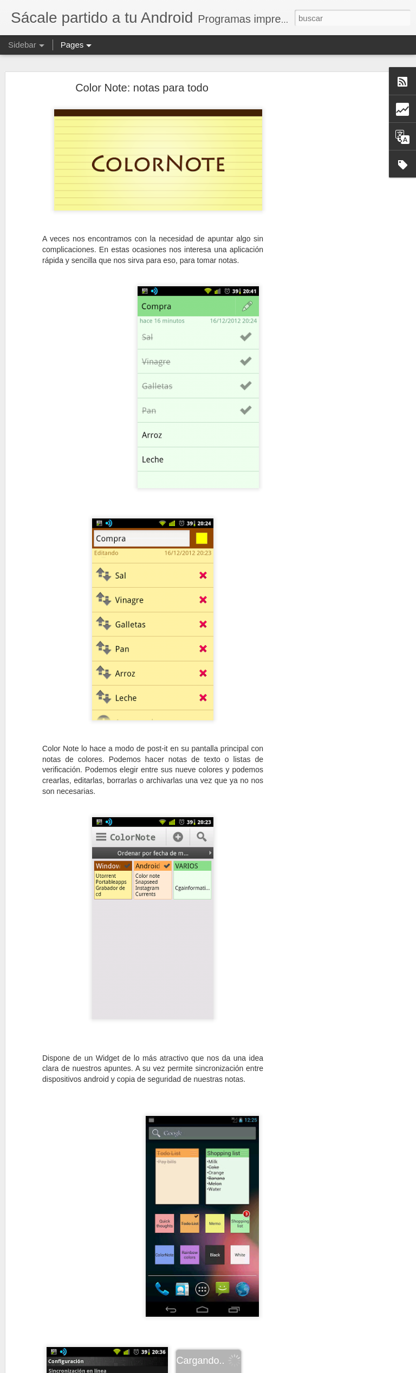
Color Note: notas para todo (142, 88)
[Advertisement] (323, 257)
